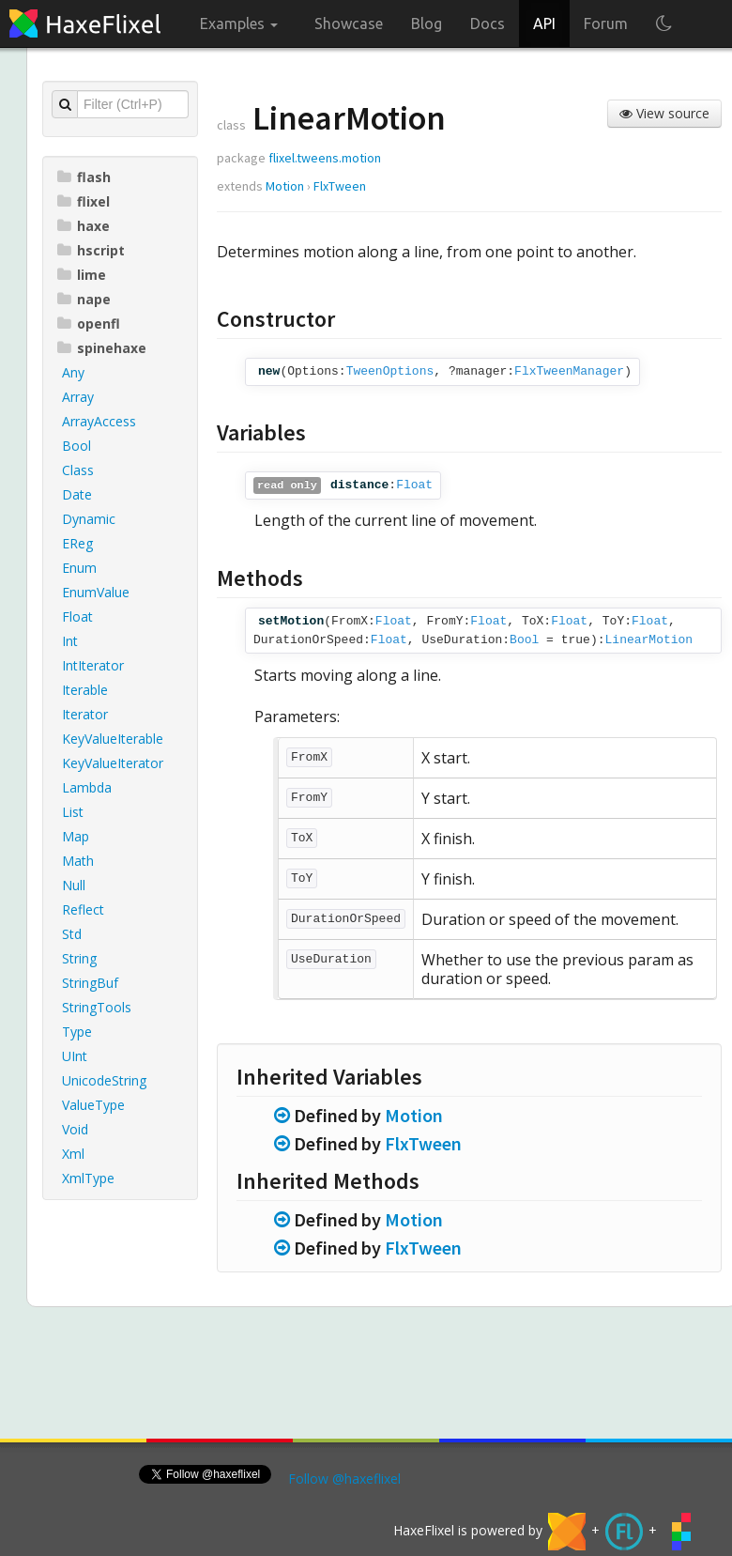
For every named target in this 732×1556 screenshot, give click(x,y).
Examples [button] (239, 23)
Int (70, 641)
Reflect (83, 909)
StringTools (96, 1007)
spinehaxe (101, 348)
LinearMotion (649, 640)
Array (78, 397)
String (79, 958)
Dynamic (88, 519)
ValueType (93, 1105)
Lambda (87, 787)
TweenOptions (390, 371)
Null (73, 885)
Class (78, 470)
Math (78, 861)
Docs (487, 23)
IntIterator (93, 665)
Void (75, 1129)
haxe (83, 226)
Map (75, 836)
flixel (83, 201)
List (73, 812)
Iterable (85, 690)
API (544, 23)
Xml (73, 1154)
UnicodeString (104, 1080)
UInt (74, 1056)
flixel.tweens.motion (324, 157)
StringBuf (90, 983)
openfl (88, 323)
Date (77, 494)
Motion (285, 185)
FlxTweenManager (569, 371)
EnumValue (96, 592)
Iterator (85, 714)
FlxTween (339, 185)
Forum (606, 23)
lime (81, 275)
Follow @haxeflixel (344, 1478)
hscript (91, 250)
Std (72, 934)
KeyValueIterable (112, 738)
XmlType (88, 1178)
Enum (79, 568)
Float (77, 616)
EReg (77, 543)
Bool (76, 445)
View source (664, 113)
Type (77, 1031)
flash (84, 177)
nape (84, 299)
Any (73, 372)
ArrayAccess (99, 421)
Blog (426, 23)
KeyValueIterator (112, 763)
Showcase (348, 23)
